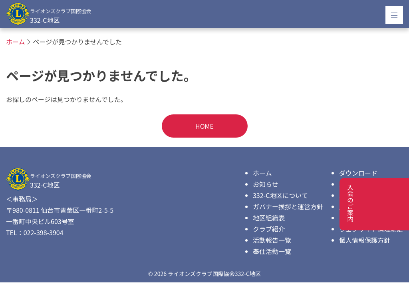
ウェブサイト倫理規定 (371, 229)
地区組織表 (269, 217)
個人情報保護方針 (364, 240)
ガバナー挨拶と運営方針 (288, 206)
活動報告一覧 (272, 240)
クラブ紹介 (269, 229)
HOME (204, 126)
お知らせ (265, 184)
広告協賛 (352, 206)
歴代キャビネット (364, 184)
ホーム (262, 173)
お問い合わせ (358, 217)
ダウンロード (358, 173)
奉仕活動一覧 (272, 251)
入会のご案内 (358, 195)
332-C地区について (280, 195)
